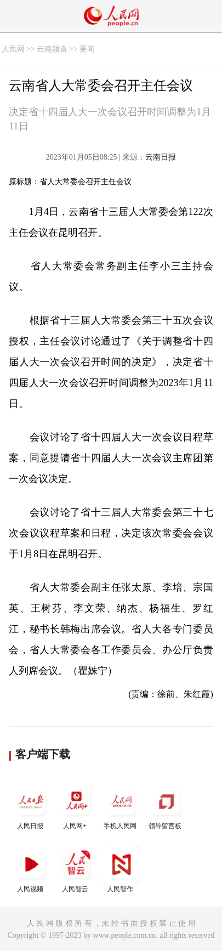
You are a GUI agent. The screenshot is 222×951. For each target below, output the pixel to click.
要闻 (87, 49)
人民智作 (121, 869)
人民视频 (31, 869)
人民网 (13, 49)
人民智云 (76, 869)
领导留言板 (166, 806)
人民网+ (76, 806)
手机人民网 (121, 806)
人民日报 (31, 806)
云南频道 (52, 49)
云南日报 (160, 157)
